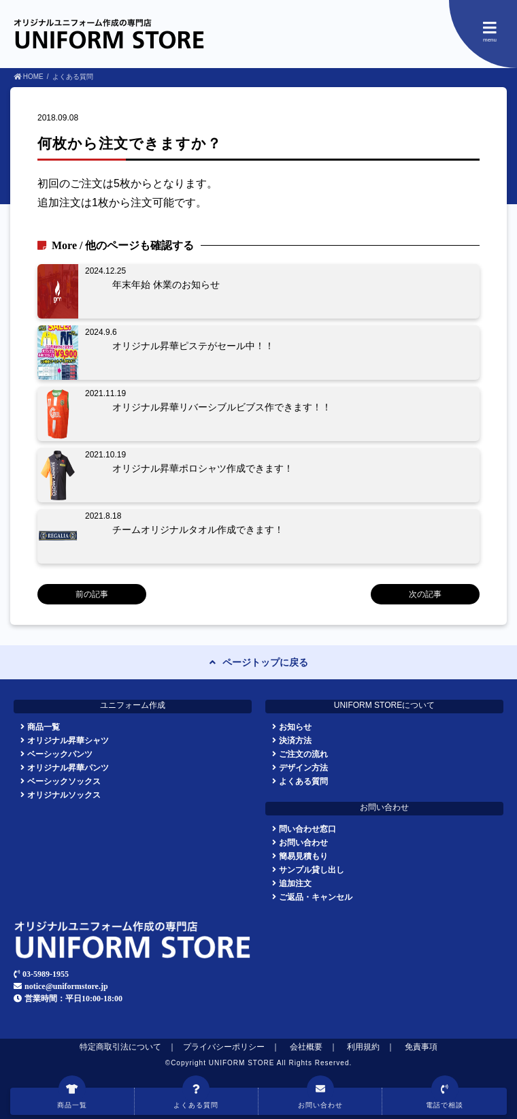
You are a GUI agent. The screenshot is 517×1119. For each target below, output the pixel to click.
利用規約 (363, 1047)
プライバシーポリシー (224, 1047)
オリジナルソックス (64, 794)
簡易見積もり (303, 856)
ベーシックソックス (64, 781)
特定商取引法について (120, 1047)
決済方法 (295, 740)
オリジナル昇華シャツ (68, 740)
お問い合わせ (303, 842)
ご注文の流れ (303, 753)
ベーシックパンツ (60, 753)
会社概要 (306, 1047)
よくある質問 (303, 781)
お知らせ (295, 726)
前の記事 (92, 594)
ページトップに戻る (265, 662)
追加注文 (295, 883)
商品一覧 (43, 726)
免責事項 (421, 1047)
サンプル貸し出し (311, 869)
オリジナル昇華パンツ (68, 767)
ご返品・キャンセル (315, 896)
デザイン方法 (303, 767)
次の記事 (425, 594)
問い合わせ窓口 (307, 828)
